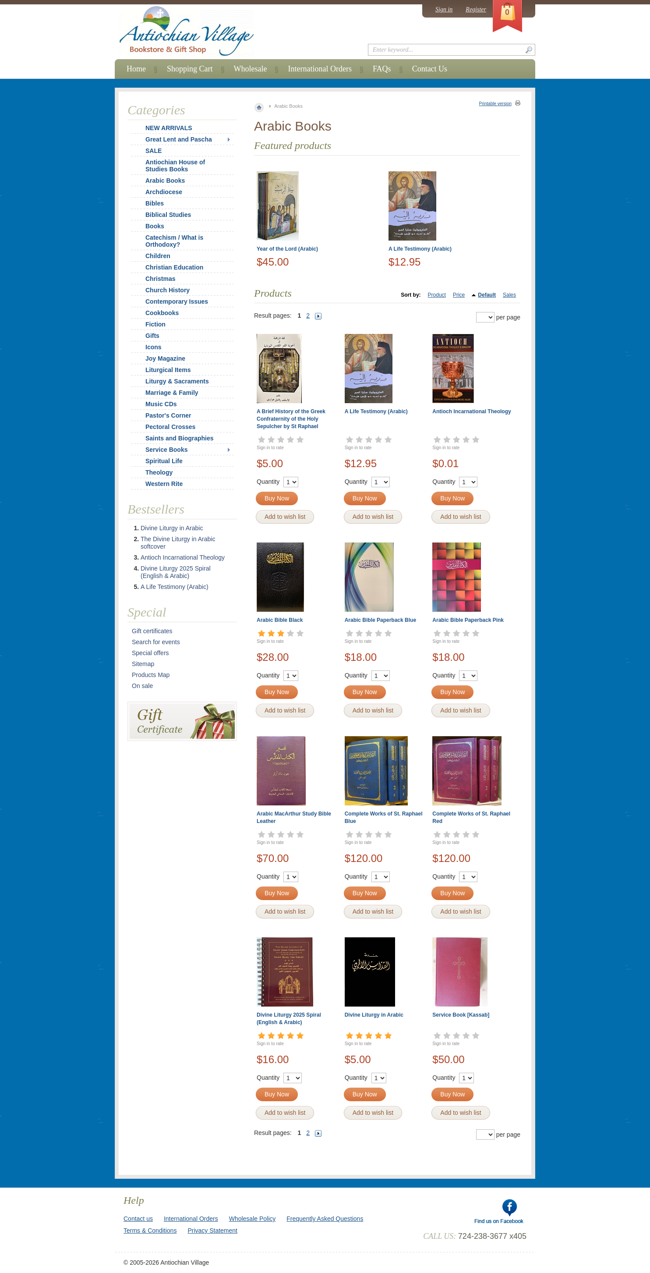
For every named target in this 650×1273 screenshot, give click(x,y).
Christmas (154, 278)
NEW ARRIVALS (168, 127)
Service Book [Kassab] (460, 1015)
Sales (509, 295)
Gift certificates (152, 631)
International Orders (319, 68)
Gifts (152, 335)
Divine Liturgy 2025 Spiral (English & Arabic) (176, 572)
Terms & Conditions (150, 1230)
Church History (167, 290)
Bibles (154, 203)
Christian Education (174, 267)
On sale (142, 685)
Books (154, 226)
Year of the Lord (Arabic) (287, 249)
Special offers (150, 652)
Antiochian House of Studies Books (175, 166)
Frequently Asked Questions (324, 1218)
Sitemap (143, 663)
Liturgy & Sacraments (177, 381)
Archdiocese (163, 191)
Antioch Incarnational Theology (471, 411)
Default (487, 295)
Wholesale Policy (252, 1218)
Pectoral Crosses (170, 426)
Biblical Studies (168, 214)
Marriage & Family (171, 392)
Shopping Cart (190, 68)
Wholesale (250, 68)
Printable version (495, 103)
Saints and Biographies (179, 438)
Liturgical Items (168, 369)
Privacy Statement (212, 1230)
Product (437, 295)
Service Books (166, 449)
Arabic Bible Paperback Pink (468, 620)
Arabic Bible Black (280, 620)
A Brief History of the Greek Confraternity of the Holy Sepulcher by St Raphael (291, 418)
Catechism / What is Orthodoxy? (174, 241)
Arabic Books (165, 180)
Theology (159, 472)
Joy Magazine (165, 358)
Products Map (151, 674)
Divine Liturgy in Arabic (374, 1015)
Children (157, 255)
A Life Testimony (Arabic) (420, 249)
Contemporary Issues (176, 301)
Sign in (443, 9)
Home (136, 68)
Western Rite (164, 483)
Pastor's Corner (168, 415)
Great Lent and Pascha (178, 139)
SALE (153, 150)
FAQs (382, 68)
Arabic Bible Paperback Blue (380, 620)
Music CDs (161, 404)
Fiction (155, 324)
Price (459, 295)
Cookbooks (162, 312)
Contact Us (430, 68)
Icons (153, 347)
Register (476, 9)
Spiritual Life (164, 461)
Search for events (156, 641)
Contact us (138, 1218)
